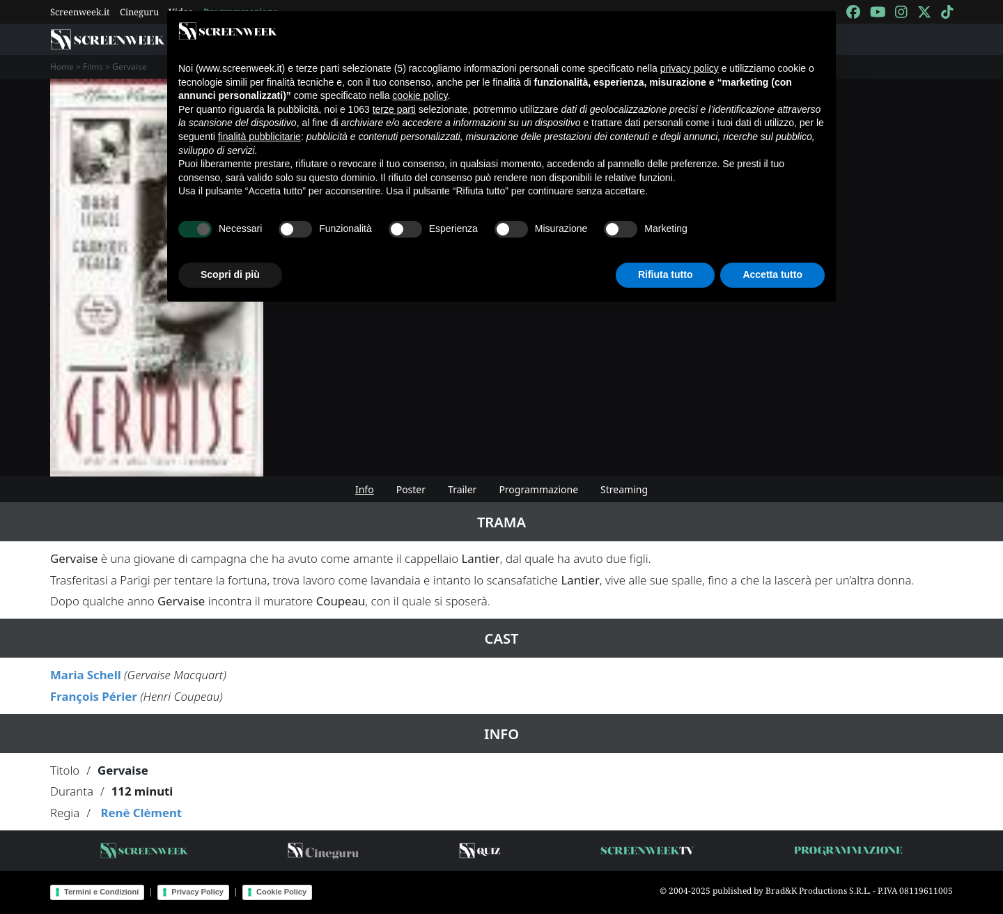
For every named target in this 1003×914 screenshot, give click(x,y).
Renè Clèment (141, 813)
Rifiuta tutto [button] (665, 274)
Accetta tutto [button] (772, 274)
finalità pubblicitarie (259, 136)
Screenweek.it (80, 12)
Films (93, 66)
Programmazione (538, 489)
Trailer (462, 489)
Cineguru (139, 12)
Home (62, 66)
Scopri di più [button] (230, 274)
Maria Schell (85, 675)
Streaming (624, 489)
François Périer (93, 696)
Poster (411, 489)
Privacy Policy (197, 892)
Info (364, 489)
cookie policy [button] (419, 95)
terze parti (394, 109)
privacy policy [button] (689, 68)
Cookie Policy (281, 892)
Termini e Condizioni (101, 892)
